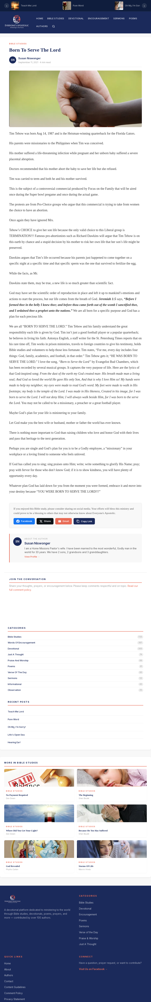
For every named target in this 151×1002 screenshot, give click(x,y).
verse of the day (17, 672)
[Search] (53, 26)
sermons (12, 678)
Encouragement (98, 18)
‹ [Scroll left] (6, 6)
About (7, 969)
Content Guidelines (15, 987)
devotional (13, 648)
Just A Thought (87, 944)
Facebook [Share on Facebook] (24, 521)
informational (14, 684)
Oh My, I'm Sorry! (17, 727)
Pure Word (13, 719)
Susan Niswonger (29, 58)
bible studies (14, 636)
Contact (8, 981)
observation (14, 690)
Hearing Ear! (14, 742)
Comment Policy (13, 993)
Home (39, 18)
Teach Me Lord (16, 711)
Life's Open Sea (16, 734)
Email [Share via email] (63, 521)
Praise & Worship (88, 938)
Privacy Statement (14, 999)
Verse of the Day (88, 932)
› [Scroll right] (144, 6)
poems (11, 666)
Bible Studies (55, 18)
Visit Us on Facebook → (93, 969)
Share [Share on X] (45, 521)
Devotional (76, 18)
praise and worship (18, 660)
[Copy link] (84, 521)
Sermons (119, 18)
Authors (42, 26)
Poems (133, 18)
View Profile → (32, 556)
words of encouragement (21, 642)
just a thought (16, 654)
